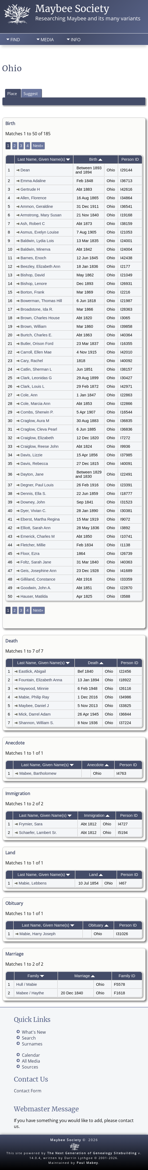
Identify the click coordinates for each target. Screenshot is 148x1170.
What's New (34, 1032)
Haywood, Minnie (34, 688)
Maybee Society (72, 9)
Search (42, 54)
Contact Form (27, 1091)
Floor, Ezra (30, 553)
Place (12, 93)
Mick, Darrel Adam (35, 714)
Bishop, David (33, 275)
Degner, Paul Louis (37, 485)
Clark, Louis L (32, 386)
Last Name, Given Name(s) (44, 159)
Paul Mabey (87, 1163)
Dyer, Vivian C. (33, 511)
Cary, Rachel (32, 361)
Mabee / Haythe (30, 993)
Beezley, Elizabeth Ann (40, 266)
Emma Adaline (33, 181)
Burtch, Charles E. (36, 335)
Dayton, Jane (32, 474)
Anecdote (98, 765)
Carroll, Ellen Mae (36, 352)
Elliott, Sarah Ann (35, 528)
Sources (30, 1067)
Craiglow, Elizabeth (37, 438)
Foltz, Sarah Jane (36, 562)
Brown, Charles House (40, 318)
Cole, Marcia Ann (35, 403)
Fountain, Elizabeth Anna (40, 680)
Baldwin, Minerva (35, 249)
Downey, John (33, 502)
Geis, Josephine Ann (38, 571)
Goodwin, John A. (36, 588)
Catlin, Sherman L (36, 369)
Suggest (31, 93)
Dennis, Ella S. (33, 493)
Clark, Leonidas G (36, 378)
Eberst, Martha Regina (40, 519)
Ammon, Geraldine (36, 206)
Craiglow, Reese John (40, 446)
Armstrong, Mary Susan (40, 215)
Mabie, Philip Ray (34, 697)
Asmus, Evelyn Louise (39, 232)
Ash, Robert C (32, 223)
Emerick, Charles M (38, 536)
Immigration (97, 815)
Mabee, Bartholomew (37, 773)
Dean (25, 170)
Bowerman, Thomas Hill (41, 301)
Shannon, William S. (36, 723)
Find (15, 40)
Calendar (31, 1055)
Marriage (85, 976)
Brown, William (33, 326)
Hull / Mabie (26, 984)
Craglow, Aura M (35, 421)
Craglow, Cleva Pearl (39, 429)
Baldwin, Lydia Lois (37, 241)
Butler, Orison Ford (37, 343)
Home (14, 54)
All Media (31, 1061)
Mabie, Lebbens (32, 883)
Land (96, 874)
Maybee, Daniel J (34, 705)
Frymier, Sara (30, 824)
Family (36, 976)
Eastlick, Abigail (32, 671)
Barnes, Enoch (33, 258)
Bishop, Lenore (34, 283)
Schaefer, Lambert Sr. (38, 832)
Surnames (32, 1044)
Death (95, 663)
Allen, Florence (33, 198)
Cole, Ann (29, 395)
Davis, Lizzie (31, 455)
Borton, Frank (32, 292)
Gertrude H (30, 189)
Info (75, 40)
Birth (95, 159)
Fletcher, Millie (33, 545)
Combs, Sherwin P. (37, 412)
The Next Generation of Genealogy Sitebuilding (92, 1153)
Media (47, 40)
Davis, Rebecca (34, 463)
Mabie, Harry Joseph (38, 934)
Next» (38, 146)
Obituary (98, 925)
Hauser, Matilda (34, 596)
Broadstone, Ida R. (37, 309)
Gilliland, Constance (38, 579)
